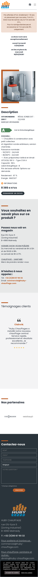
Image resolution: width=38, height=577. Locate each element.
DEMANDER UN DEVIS (13, 193)
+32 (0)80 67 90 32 (14, 278)
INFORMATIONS (9, 183)
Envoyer (19, 491)
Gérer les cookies (26, 572)
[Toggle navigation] (35, 5)
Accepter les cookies (12, 572)
